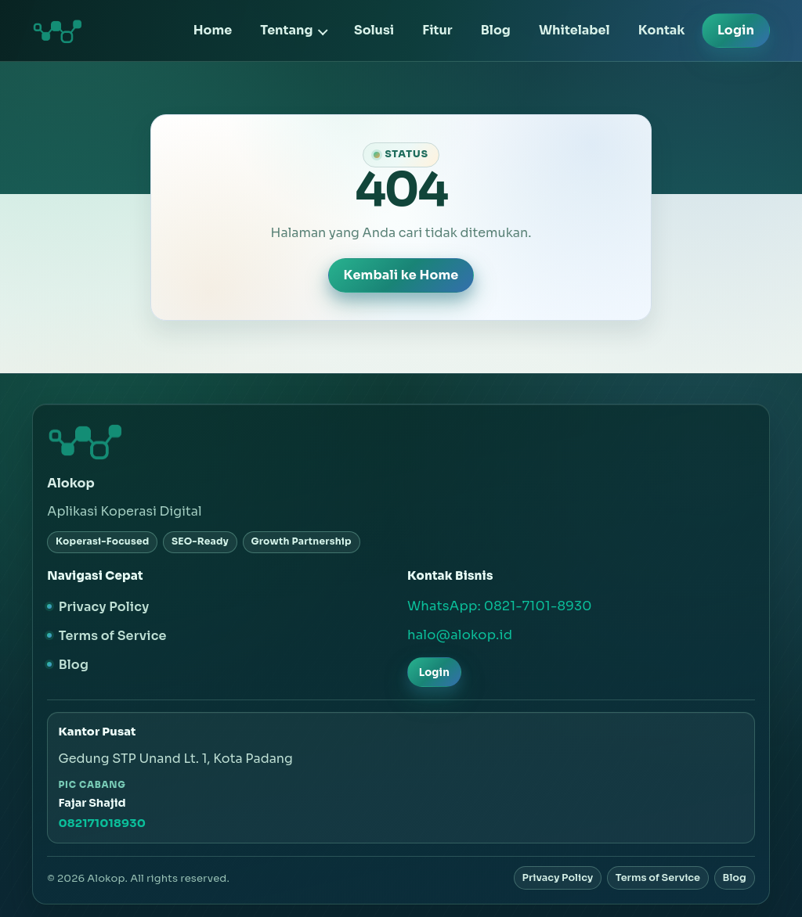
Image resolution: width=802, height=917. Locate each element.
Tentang (286, 30)
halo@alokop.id (459, 635)
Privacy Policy (104, 607)
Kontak (661, 30)
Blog (496, 30)
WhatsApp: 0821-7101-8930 (499, 606)
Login (735, 30)
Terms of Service (113, 636)
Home (212, 30)
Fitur (437, 30)
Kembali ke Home (400, 275)
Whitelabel (574, 30)
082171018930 (102, 823)
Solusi (374, 30)
